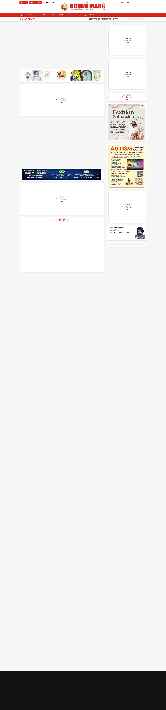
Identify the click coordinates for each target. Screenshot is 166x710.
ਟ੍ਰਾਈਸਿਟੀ (51, 15)
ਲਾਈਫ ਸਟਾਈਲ (62, 15)
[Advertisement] (62, 100)
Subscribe (125, 3)
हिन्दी (39, 2)
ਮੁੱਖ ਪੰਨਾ (23, 15)
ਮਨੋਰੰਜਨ (72, 15)
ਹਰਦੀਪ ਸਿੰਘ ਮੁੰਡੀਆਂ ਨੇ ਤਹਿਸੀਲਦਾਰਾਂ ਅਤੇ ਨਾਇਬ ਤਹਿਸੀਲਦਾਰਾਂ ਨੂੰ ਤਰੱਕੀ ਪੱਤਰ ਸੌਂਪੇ (116, 19)
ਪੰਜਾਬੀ (32, 2)
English (24, 2)
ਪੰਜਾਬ (37, 15)
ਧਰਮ (43, 15)
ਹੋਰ (79, 15)
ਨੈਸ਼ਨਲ (31, 15)
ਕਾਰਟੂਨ (84, 15)
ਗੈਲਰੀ (92, 15)
